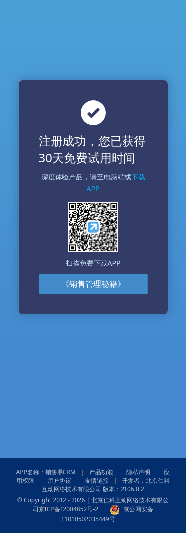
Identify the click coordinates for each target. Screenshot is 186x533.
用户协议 (59, 480)
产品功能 (101, 472)
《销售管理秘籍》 (93, 283)
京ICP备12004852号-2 (69, 509)
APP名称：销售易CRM (46, 472)
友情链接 (97, 480)
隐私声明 (138, 472)
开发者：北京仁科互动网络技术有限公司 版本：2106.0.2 (106, 484)
